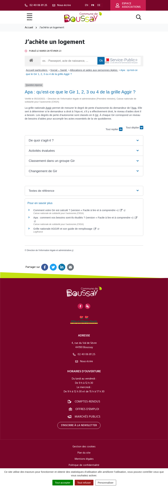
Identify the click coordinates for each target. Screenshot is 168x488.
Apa (134, 107)
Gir (96, 115)
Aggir (49, 107)
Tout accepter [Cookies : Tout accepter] (62, 482)
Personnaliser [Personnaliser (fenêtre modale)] (106, 482)
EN (86, 5)
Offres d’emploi (87, 409)
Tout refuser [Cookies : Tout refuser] (84, 482)
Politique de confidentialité (84, 465)
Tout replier (114, 129)
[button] (84, 140)
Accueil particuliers (37, 70)
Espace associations (128, 5)
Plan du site (84, 453)
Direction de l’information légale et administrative (50, 250)
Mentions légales (84, 459)
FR (92, 5)
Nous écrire (84, 361)
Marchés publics (87, 416)
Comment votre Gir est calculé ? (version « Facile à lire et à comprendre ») (79, 210)
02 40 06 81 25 (84, 354)
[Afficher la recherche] (138, 17)
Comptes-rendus (87, 401)
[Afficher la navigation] (29, 17)
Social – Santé (59, 70)
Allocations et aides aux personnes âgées (94, 70)
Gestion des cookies (84, 447)
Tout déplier (134, 127)
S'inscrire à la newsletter (79, 425)
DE (98, 5)
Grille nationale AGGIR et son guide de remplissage (66, 228)
